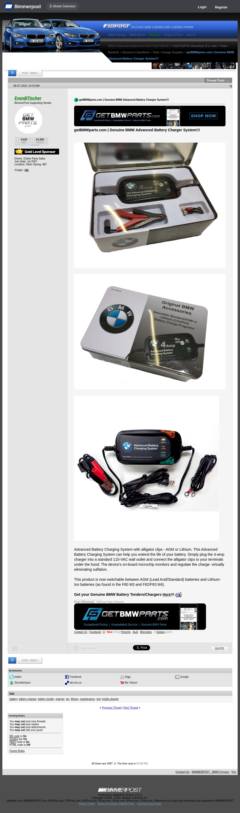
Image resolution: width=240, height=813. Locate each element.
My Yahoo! (131, 682)
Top (233, 772)
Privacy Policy (87, 803)
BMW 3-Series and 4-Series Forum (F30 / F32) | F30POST (139, 45)
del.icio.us (75, 682)
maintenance (87, 699)
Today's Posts (173, 34)
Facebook (95, 632)
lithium (74, 699)
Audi (135, 632)
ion (67, 699)
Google (184, 676)
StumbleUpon (23, 682)
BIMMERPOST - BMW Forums (210, 772)
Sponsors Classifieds (135, 52)
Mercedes (146, 632)
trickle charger (110, 699)
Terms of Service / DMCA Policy (116, 803)
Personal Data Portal (149, 803)
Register (221, 7)
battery (13, 699)
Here (166, 594)
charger (60, 699)
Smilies (13, 739)
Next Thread (130, 707)
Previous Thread (111, 707)
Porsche (126, 632)
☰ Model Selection (62, 6)
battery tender (46, 699)
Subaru (160, 632)
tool (99, 699)
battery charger (28, 699)
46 (26, 170)
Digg (128, 676)
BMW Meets (137, 34)
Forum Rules (17, 750)
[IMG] (12, 742)
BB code (14, 736)
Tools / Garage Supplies (167, 52)
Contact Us (80, 632)
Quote (219, 648)
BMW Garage (117, 34)
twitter (18, 676)
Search (191, 34)
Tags (11, 693)
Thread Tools (216, 80)
